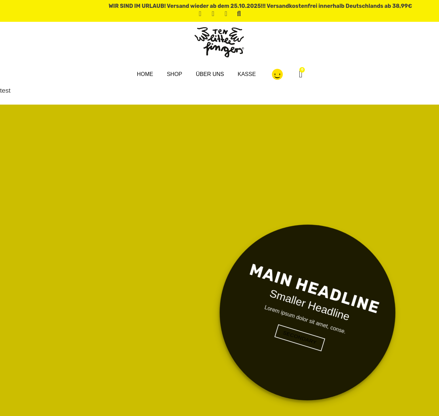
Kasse (247, 74)
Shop (174, 74)
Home (145, 74)
